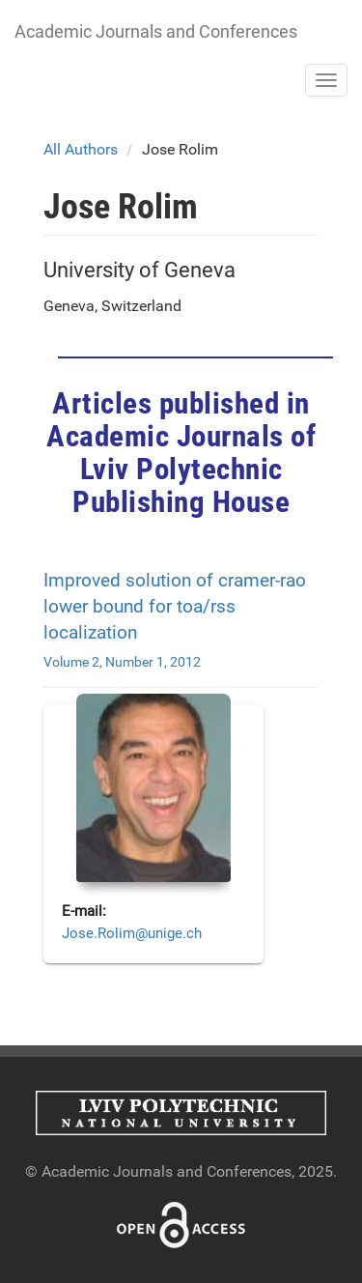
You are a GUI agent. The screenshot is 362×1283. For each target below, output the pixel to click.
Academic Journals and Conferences (155, 31)
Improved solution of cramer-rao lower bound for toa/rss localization (174, 606)
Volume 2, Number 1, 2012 (122, 662)
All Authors (80, 149)
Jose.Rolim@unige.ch (132, 933)
